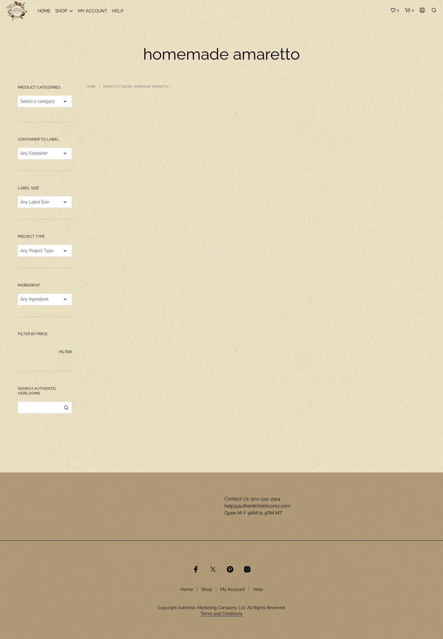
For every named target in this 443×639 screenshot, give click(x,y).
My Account (92, 11)
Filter (65, 352)
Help (117, 11)
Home (44, 11)
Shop (64, 11)
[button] (394, 10)
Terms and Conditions (221, 614)
